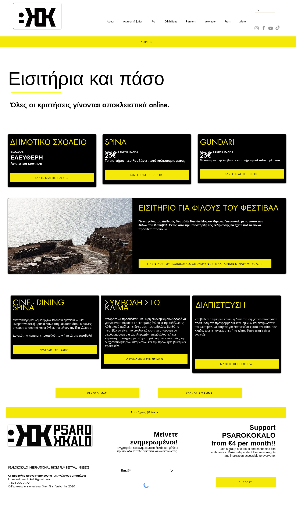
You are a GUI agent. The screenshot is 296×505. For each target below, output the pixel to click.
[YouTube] (270, 28)
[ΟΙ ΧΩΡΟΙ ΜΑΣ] (97, 393)
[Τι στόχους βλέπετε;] (146, 412)
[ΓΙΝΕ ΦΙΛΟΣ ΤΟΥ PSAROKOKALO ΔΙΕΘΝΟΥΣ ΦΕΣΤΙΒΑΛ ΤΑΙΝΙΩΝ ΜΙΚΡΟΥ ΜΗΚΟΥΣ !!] (205, 263)
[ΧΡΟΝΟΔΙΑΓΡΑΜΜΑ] (200, 393)
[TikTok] (277, 28)
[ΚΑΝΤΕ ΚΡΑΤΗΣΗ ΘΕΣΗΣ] (52, 177)
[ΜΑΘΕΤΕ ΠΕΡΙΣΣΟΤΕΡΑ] (237, 364)
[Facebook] (263, 28)
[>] (172, 471)
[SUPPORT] (246, 482)
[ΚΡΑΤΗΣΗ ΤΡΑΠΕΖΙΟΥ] (55, 349)
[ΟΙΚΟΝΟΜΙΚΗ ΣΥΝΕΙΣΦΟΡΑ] (146, 359)
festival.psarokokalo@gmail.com (30, 479)
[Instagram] (256, 28)
